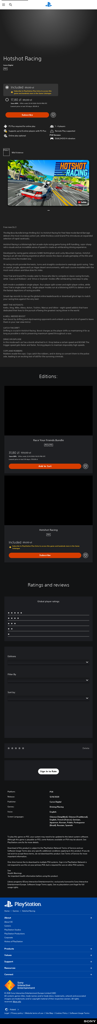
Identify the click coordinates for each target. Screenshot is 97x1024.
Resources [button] (48, 968)
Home (7, 911)
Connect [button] (48, 974)
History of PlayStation (13, 941)
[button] (48, 183)
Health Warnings (15, 873)
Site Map (49, 1013)
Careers (7, 925)
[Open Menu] (3, 4)
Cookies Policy (61, 1013)
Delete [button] (86, 748)
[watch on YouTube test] (82, 202)
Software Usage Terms (79, 1013)
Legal (6, 1013)
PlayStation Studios (12, 929)
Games (16, 911)
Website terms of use (34, 1013)
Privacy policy (17, 1013)
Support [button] (48, 961)
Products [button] (48, 948)
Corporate (8, 937)
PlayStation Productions (14, 933)
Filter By (12, 674)
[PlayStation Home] (48, 4)
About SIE (8, 922)
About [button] (48, 917)
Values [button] (48, 955)
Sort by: (12, 692)
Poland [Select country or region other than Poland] (12, 1009)
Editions (12, 656)
